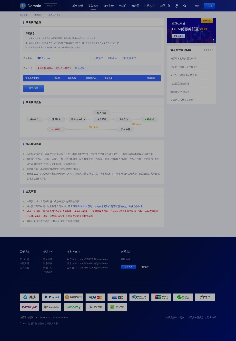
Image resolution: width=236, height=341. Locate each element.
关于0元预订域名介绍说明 (183, 75)
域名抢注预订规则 (179, 83)
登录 (197, 5)
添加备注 (112, 58)
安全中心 (47, 267)
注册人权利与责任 (175, 317)
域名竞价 (108, 5)
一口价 (123, 5)
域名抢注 (93, 5)
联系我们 (24, 267)
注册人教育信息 (196, 317)
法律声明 (24, 263)
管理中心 (165, 5)
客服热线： (126, 259)
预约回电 (145, 267)
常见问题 (47, 259)
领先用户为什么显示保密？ (184, 67)
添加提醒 (79, 68)
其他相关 (149, 5)
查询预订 (33, 88)
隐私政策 (211, 317)
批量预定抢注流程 (179, 92)
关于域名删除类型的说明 (183, 58)
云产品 (135, 5)
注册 (209, 5)
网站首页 (24, 15)
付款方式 (47, 272)
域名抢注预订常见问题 (181, 100)
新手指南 (47, 263)
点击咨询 (128, 267)
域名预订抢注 (54, 15)
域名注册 (77, 5)
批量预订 (98, 58)
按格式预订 (129, 58)
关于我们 (24, 259)
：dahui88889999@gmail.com (87, 259)
